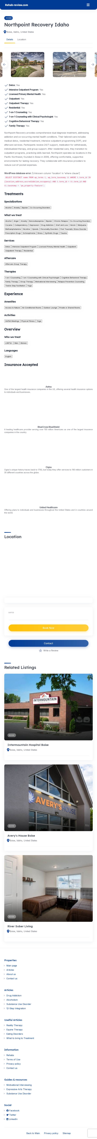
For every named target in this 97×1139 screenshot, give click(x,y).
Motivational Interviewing (45, 281)
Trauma (63, 233)
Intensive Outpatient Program (24, 246)
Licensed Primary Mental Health (52, 246)
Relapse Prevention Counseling (71, 281)
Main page (11, 965)
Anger (16, 221)
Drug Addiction (47, 225)
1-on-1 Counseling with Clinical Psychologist (41, 277)
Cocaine (8, 225)
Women (23, 343)
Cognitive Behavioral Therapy (74, 277)
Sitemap (67, 1133)
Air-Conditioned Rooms (31, 307)
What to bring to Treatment (20, 1038)
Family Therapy (11, 281)
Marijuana (82, 225)
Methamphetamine (13, 229)
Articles (10, 970)
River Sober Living (20, 926)
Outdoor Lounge (50, 307)
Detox (7, 246)
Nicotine (26, 229)
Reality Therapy (14, 1025)
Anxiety (17, 207)
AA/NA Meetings (12, 321)
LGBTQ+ (8, 343)
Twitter (11, 1114)
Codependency (21, 225)
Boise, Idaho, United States (20, 32)
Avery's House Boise (21, 835)
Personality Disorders (49, 229)
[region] (48, 567)
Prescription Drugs (13, 233)
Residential (28, 250)
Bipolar (25, 207)
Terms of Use (13, 1059)
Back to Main (33, 1133)
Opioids (35, 229)
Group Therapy (26, 281)
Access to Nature (12, 307)
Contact (48, 643)
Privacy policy (13, 1063)
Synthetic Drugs (51, 233)
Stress (40, 233)
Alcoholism (12, 999)
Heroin (73, 225)
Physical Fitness (28, 321)
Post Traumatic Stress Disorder (73, 229)
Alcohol (8, 207)
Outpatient (71, 246)
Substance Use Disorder (18, 1004)
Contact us (11, 978)
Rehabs (10, 1055)
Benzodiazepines (36, 221)
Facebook (12, 1110)
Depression (34, 225)
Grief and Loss (62, 225)
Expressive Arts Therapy (19, 1089)
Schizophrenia (29, 233)
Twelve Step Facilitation (15, 285)
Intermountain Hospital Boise (28, 745)
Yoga (29, 285)
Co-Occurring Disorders (40, 207)
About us (11, 974)
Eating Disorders (14, 1034)
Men (16, 343)
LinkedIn (11, 1119)
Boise (8, 18)
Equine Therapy (14, 1029)
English (8, 356)
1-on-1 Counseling (12, 277)
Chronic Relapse (61, 221)
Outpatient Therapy (13, 250)
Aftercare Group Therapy (16, 264)
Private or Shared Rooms (69, 307)
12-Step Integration (16, 1008)
